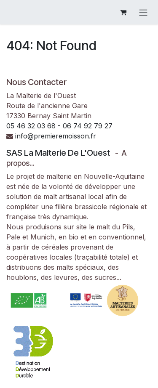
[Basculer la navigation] (143, 12)
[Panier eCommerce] (123, 12)
